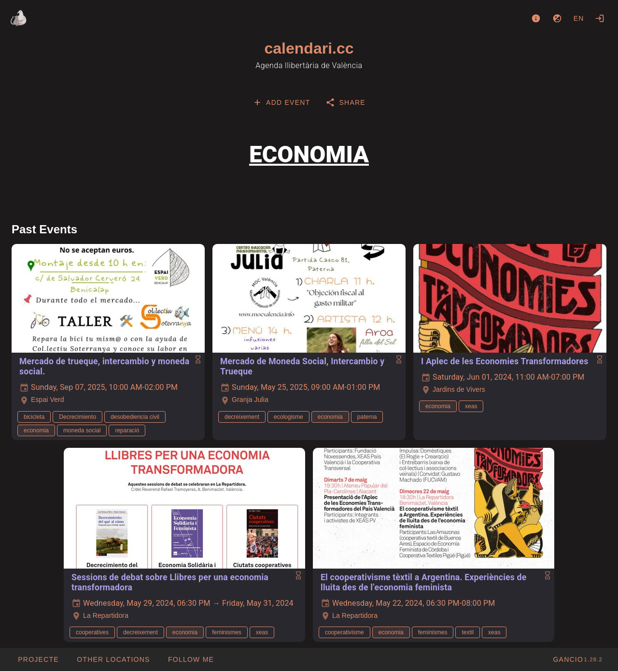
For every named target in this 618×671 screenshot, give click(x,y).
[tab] (281, 102)
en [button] (579, 18)
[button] (113, 659)
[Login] (599, 18)
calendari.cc (309, 48)
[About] (536, 18)
